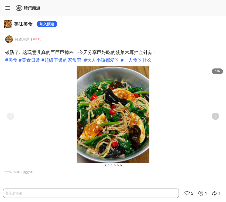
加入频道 (47, 23)
